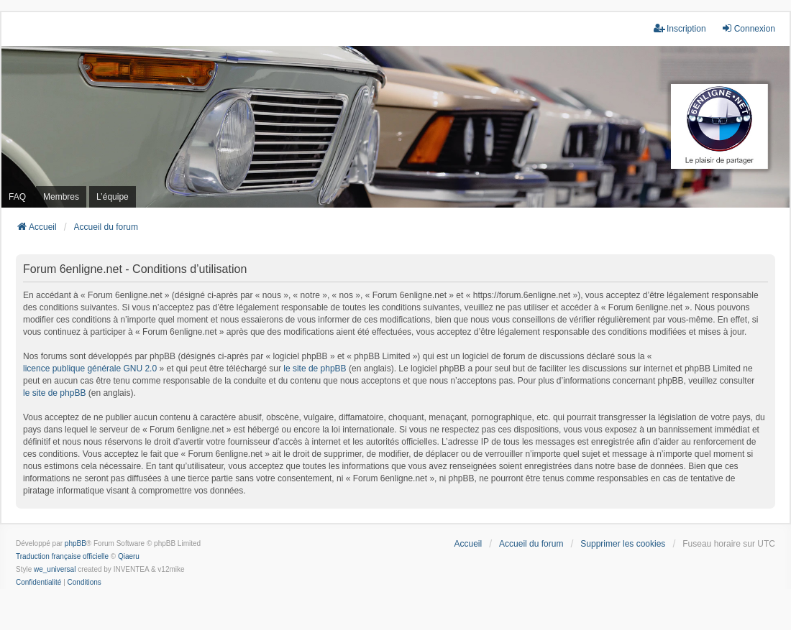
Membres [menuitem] (61, 197)
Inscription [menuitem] (680, 28)
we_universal (55, 569)
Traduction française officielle (62, 556)
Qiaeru (129, 556)
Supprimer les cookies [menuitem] (622, 544)
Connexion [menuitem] (748, 28)
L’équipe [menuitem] (112, 197)
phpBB (75, 543)
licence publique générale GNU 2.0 (90, 368)
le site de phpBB (314, 368)
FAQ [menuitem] (17, 197)
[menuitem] (38, 582)
